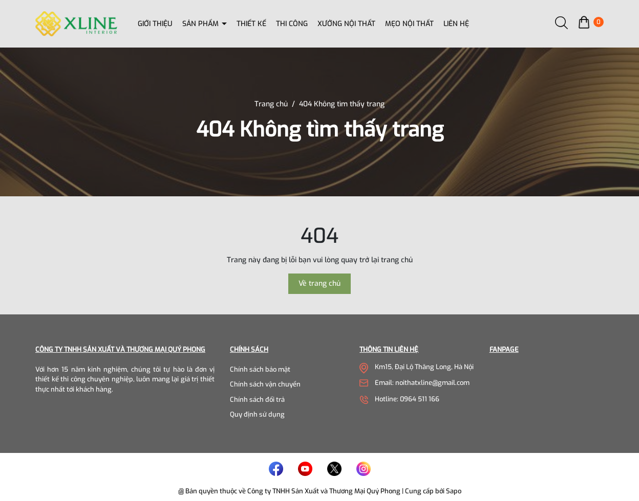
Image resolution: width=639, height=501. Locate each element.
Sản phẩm (201, 24)
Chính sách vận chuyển (265, 384)
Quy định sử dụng (257, 414)
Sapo (453, 491)
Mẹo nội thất (409, 24)
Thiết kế (251, 24)
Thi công (292, 24)
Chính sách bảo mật (260, 369)
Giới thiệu (155, 24)
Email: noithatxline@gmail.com (422, 382)
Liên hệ (456, 24)
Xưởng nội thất (346, 24)
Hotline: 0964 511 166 (407, 399)
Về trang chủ (319, 283)
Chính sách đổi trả (257, 399)
